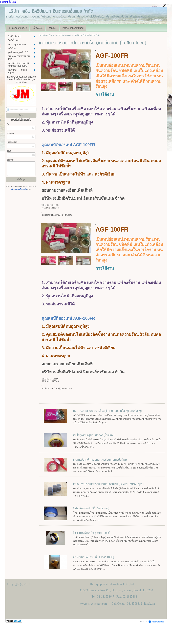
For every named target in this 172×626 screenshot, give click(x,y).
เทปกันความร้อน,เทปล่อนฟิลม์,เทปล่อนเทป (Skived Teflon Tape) (108, 484)
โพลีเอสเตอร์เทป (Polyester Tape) (91, 533)
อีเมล (9, 151)
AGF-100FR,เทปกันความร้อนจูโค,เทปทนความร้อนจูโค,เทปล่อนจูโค (108, 411)
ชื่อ (8, 124)
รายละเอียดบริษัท (45, 35)
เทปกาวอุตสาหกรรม (63, 35)
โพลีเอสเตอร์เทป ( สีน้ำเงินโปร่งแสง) (91, 508)
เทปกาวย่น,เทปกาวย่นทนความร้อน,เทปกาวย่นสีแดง (100, 459)
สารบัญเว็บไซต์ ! (8, 2)
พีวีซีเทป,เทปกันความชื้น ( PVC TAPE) (93, 557)
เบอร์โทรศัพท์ (12, 142)
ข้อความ (10, 160)
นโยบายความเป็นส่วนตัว (19, 189)
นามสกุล (10, 133)
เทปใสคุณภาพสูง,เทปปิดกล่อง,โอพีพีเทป (94, 435)
